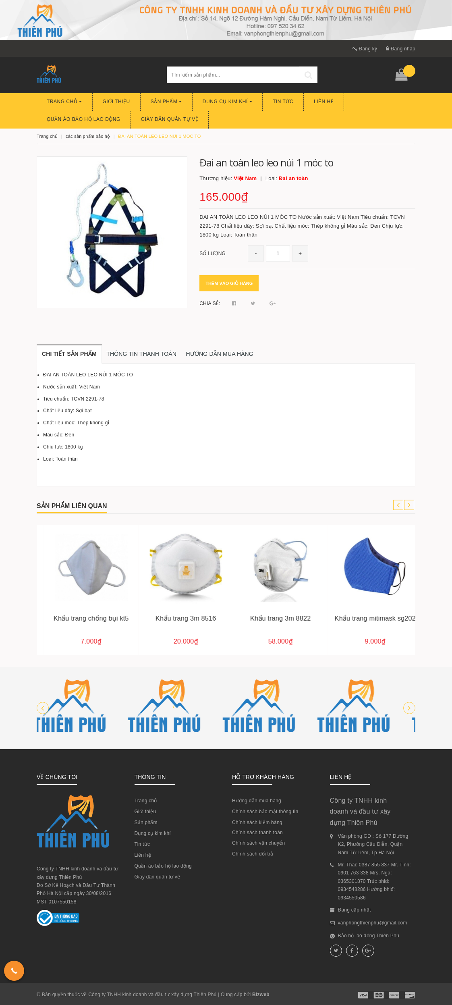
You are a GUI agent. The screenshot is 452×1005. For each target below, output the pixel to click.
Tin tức (283, 101)
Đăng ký (364, 49)
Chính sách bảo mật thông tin (265, 811)
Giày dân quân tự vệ (169, 119)
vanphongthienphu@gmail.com (372, 923)
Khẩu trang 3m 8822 (368, 618)
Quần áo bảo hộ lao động (83, 119)
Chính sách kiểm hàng (257, 822)
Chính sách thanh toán (257, 832)
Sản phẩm (166, 101)
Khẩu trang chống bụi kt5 (178, 618)
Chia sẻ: (209, 303)
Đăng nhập (400, 49)
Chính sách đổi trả (253, 854)
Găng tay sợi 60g (84, 618)
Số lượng (212, 253)
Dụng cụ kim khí (228, 101)
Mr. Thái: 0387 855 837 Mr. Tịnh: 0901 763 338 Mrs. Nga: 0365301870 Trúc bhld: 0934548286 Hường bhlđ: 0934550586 (374, 881)
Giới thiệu (116, 101)
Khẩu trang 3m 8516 (273, 618)
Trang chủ (64, 101)
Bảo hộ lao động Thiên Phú (368, 936)
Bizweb (261, 994)
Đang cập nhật (354, 910)
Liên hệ (324, 101)
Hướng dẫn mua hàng (256, 801)
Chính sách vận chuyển (258, 843)
